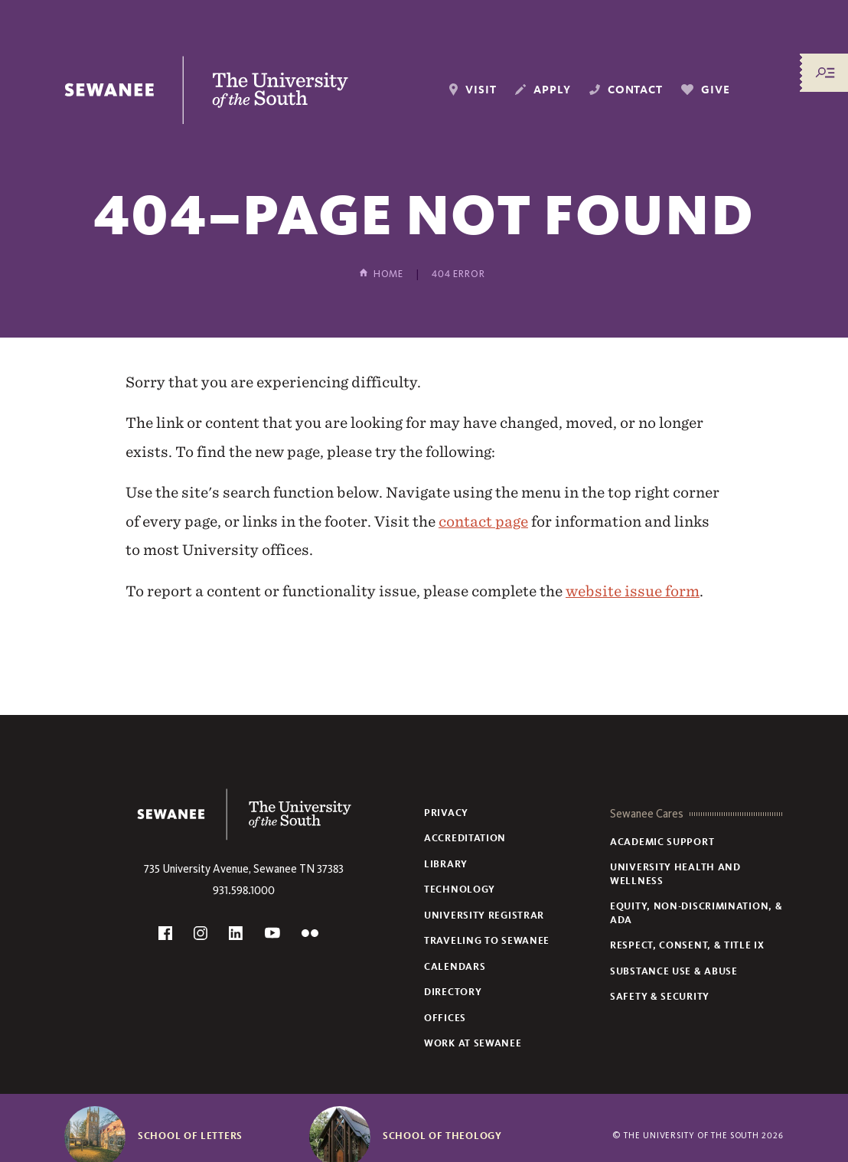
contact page (483, 521)
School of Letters (190, 1136)
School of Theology (442, 1136)
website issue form (633, 591)
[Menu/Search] (825, 73)
